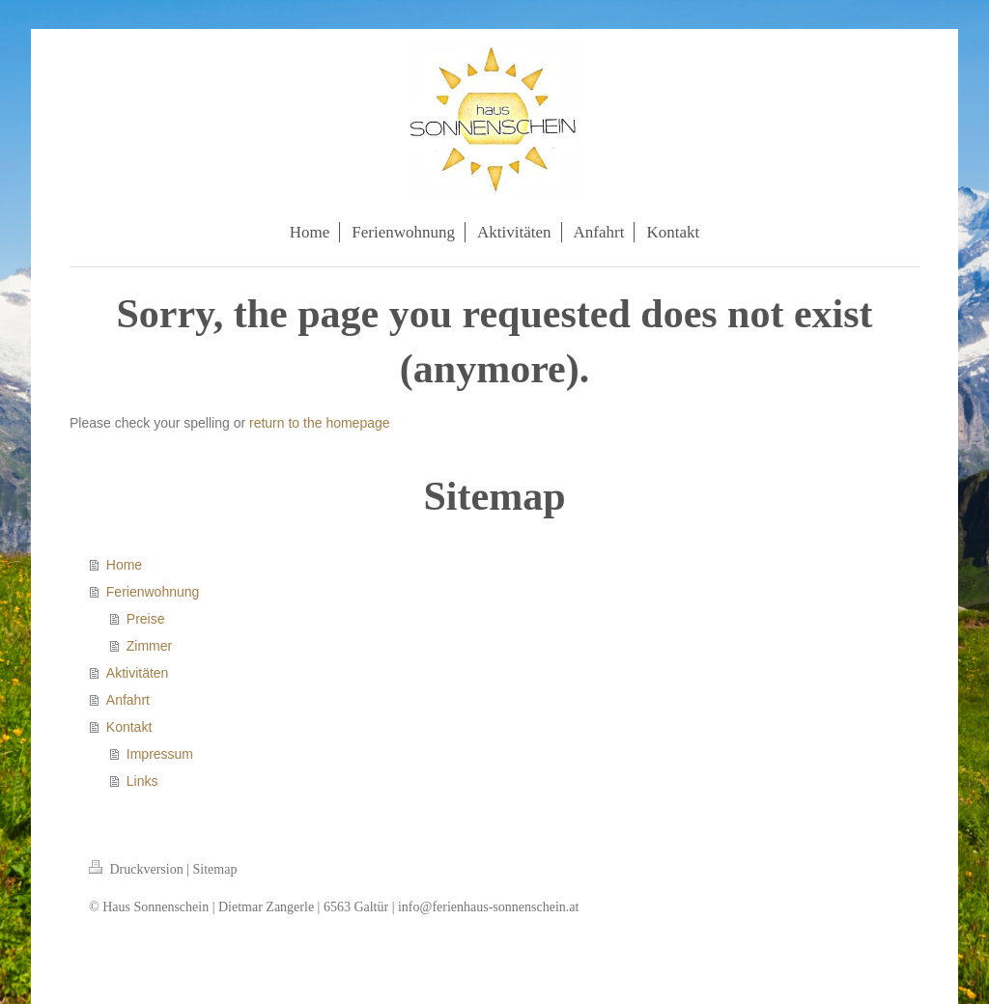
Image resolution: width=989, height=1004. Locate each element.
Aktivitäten (137, 673)
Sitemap (215, 869)
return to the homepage (319, 423)
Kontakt (129, 727)
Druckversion (137, 869)
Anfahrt (128, 700)
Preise (146, 619)
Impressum (160, 754)
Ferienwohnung (153, 592)
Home (124, 564)
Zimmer (149, 646)
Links (142, 781)
